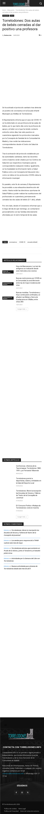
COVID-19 (22, 242)
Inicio (4, 10)
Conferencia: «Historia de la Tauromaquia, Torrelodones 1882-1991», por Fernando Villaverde (28, 468)
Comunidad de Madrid (7, 283)
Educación (10, 10)
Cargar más (22, 309)
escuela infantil (32, 242)
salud (12, 16)
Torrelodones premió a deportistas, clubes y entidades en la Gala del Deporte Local (28, 480)
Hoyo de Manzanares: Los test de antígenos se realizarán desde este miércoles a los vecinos (28, 268)
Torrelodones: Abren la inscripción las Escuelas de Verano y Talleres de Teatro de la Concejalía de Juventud (21, 532)
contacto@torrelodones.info (13, 773)
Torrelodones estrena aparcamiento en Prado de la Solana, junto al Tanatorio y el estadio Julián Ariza (22, 550)
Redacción (7, 35)
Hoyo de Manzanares (6, 271)
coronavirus (13, 242)
